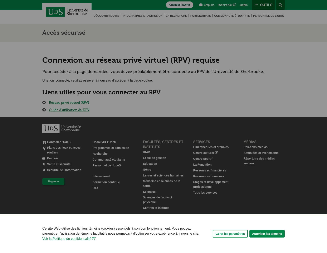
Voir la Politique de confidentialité (66, 241)
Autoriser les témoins (267, 236)
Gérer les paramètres (230, 236)
